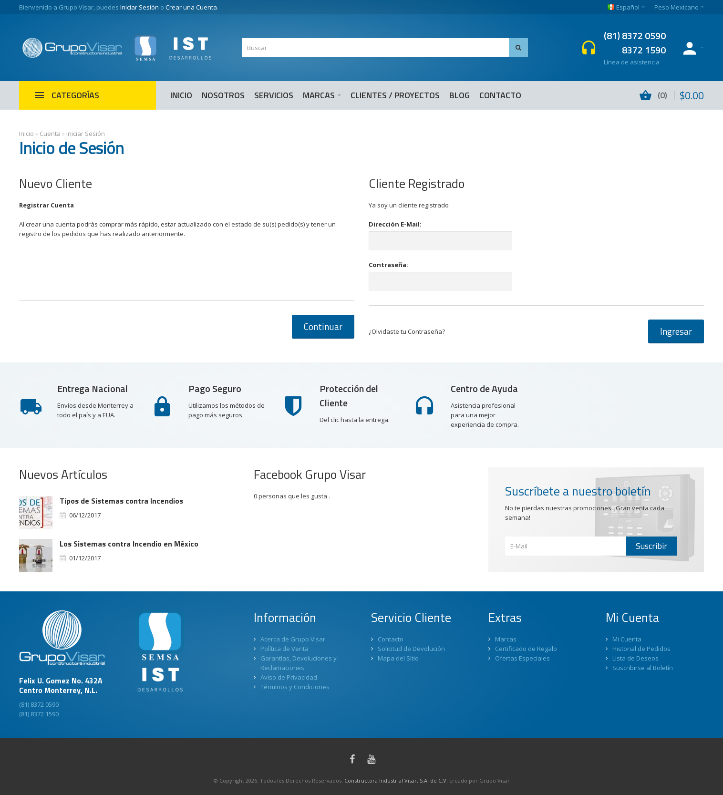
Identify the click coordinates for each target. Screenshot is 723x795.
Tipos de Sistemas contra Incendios (121, 501)
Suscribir (651, 545)
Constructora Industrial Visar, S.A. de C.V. (396, 780)
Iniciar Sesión (139, 7)
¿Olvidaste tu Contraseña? (407, 331)
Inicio (26, 133)
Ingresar (676, 331)
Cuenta (50, 133)
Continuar (323, 326)
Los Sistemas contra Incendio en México (129, 543)
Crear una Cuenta (191, 7)
